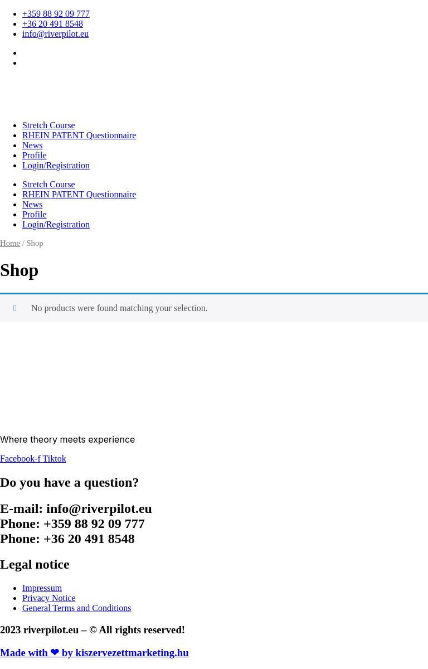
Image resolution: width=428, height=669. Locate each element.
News (32, 145)
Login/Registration (56, 165)
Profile (34, 155)
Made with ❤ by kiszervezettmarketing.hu (94, 652)
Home (10, 243)
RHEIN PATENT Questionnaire (79, 135)
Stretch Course (48, 125)
